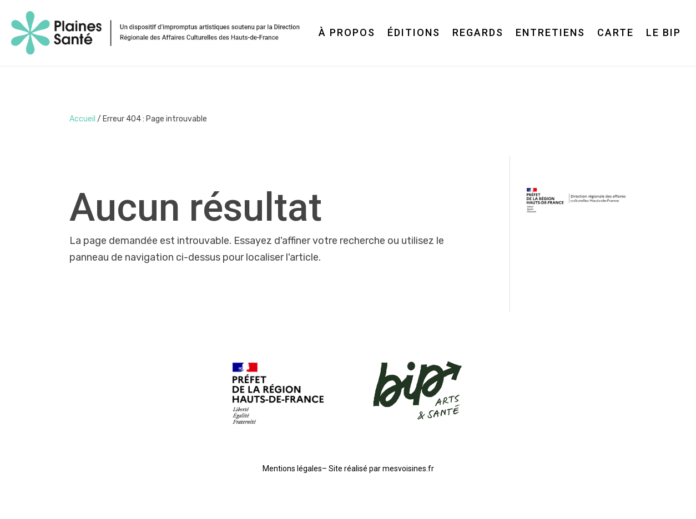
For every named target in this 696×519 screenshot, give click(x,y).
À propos (347, 32)
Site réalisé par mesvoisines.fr (381, 468)
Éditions (413, 32)
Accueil (82, 119)
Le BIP (663, 32)
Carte (615, 32)
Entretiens (550, 32)
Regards (477, 32)
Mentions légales (292, 468)
